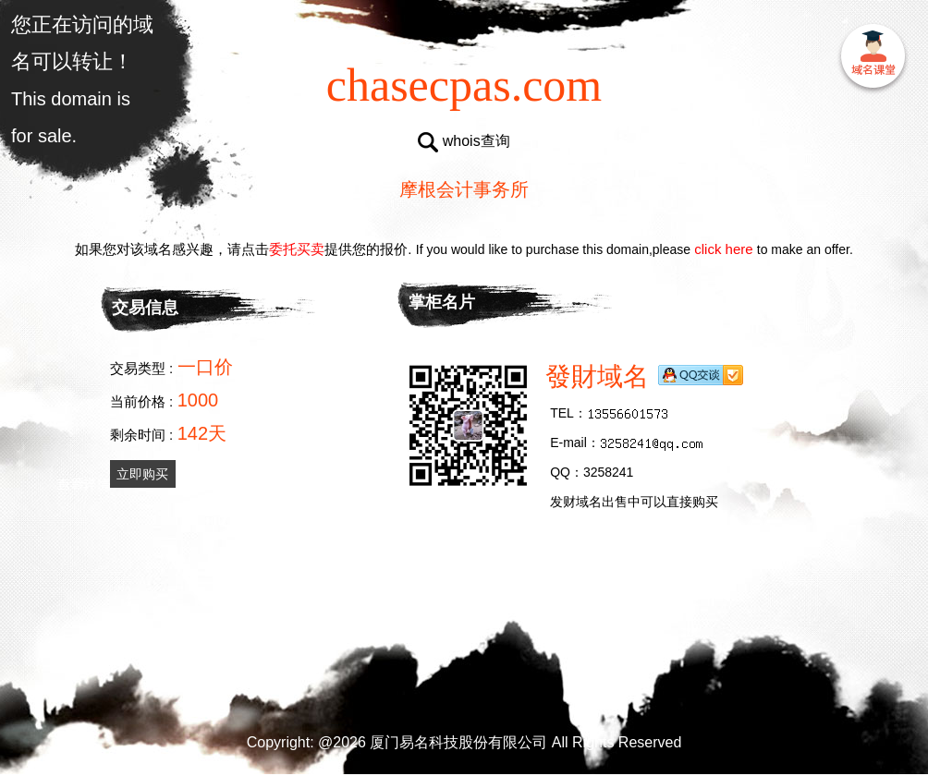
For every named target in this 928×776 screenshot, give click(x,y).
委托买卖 (296, 249)
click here (723, 249)
